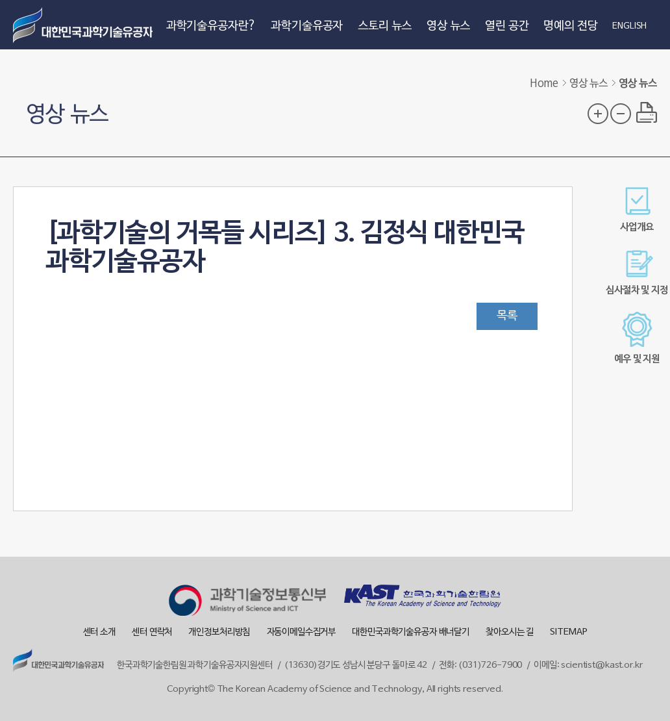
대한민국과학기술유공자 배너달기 (410, 632)
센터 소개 (99, 632)
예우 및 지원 (637, 338)
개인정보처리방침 (219, 632)
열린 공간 (506, 26)
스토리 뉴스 (385, 26)
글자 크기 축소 (620, 113)
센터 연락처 (152, 632)
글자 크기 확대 (598, 113)
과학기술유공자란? (211, 26)
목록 (507, 316)
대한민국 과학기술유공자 (84, 24)
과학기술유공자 (307, 26)
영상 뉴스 (448, 26)
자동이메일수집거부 (301, 632)
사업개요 (636, 209)
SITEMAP (568, 632)
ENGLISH (629, 26)
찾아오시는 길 (510, 632)
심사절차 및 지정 (637, 272)
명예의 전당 (570, 26)
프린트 (646, 112)
